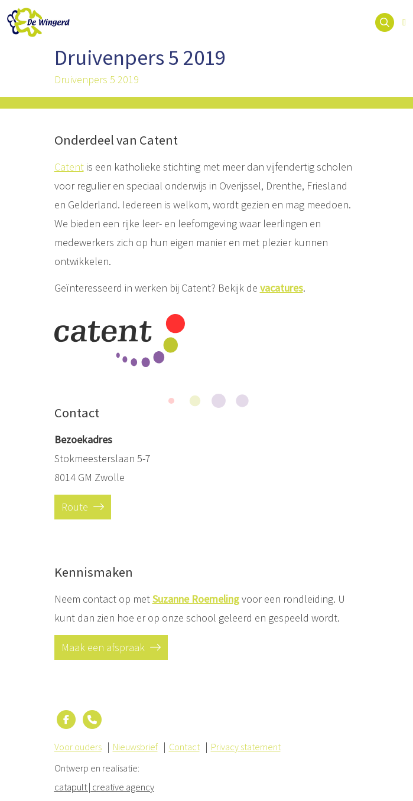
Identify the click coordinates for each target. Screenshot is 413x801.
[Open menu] (404, 22)
